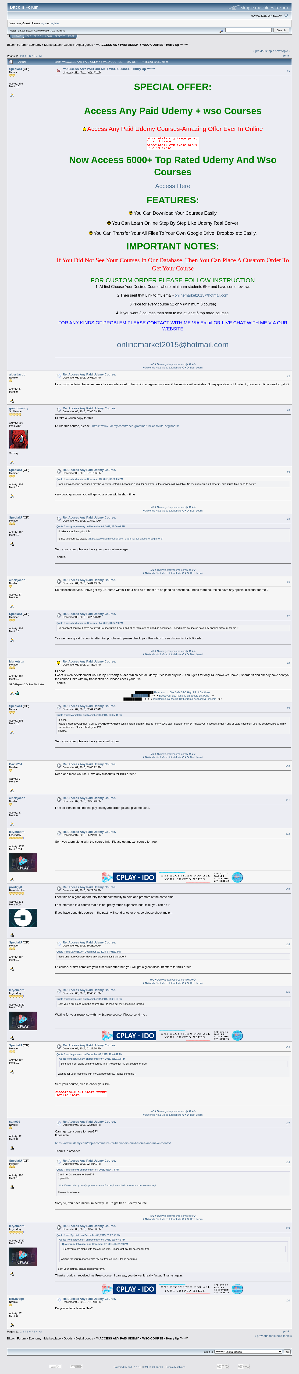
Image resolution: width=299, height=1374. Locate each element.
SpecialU (15, 69)
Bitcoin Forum (16, 44)
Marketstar (17, 661)
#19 (288, 1228)
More (71, 36)
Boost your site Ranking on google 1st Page (184, 695)
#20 (288, 1300)
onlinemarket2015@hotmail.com (201, 295)
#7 (288, 615)
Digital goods (84, 44)
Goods (68, 44)
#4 (288, 471)
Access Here (172, 185)
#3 (288, 410)
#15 (288, 991)
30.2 (52, 30)
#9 (288, 707)
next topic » (283, 51)
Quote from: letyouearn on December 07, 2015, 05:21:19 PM (89, 999)
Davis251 (15, 764)
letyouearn (17, 832)
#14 (288, 944)
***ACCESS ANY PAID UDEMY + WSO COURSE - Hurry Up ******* (142, 44)
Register (60, 36)
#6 (288, 582)
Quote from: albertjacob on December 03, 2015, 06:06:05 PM (90, 479)
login (44, 23)
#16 (288, 1047)
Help (28, 36)
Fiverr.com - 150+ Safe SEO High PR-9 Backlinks (181, 692)
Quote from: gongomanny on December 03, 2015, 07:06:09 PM (91, 526)
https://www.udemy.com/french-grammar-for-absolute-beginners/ (135, 426)
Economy (35, 44)
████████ (140, 695)
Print (286, 55)
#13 (288, 889)
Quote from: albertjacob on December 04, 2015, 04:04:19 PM (90, 623)
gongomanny (18, 408)
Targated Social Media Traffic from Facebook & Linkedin (184, 699)
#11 (288, 800)
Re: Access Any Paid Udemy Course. (89, 374)
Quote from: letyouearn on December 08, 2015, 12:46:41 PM (89, 1054)
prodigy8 (15, 887)
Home (17, 36)
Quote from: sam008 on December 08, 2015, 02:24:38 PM (88, 1169)
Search (38, 36)
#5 (288, 519)
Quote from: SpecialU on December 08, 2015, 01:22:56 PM (88, 1235)
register (54, 23)
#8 (288, 663)
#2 (288, 376)
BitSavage (16, 1298)
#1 (288, 70)
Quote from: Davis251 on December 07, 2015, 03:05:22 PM (89, 951)
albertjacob (17, 374)
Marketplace (52, 44)
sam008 (14, 1121)
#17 (288, 1123)
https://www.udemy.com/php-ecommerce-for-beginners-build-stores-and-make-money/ (113, 1143)
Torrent (61, 30)
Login (48, 36)
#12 (288, 833)
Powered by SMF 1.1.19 (127, 1367)
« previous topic (263, 51)
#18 (288, 1162)
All (40, 55)
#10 (288, 766)
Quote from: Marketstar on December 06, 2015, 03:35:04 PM (89, 715)
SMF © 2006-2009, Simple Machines (164, 1367)
